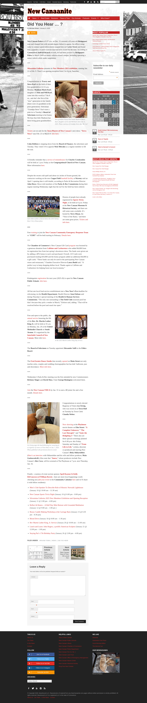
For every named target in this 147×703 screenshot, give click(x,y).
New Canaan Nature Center (67, 660)
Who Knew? (105, 18)
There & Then (65, 18)
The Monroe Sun (98, 646)
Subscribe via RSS (38, 672)
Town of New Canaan (65, 637)
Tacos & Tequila (103, 139)
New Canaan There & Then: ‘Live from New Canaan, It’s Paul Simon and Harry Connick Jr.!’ (106, 193)
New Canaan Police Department (69, 649)
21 (110, 115)
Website (32, 616)
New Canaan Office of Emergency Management (73, 657)
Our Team (35, 2)
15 (113, 110)
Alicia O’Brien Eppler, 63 (99, 50)
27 (98, 102)
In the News (42, 2)
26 (94, 102)
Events (95, 18)
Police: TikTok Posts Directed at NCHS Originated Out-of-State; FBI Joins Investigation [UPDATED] (105, 185)
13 (106, 110)
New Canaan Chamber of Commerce (70, 646)
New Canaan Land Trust (66, 655)
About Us (29, 2)
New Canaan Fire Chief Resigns (101, 166)
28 (102, 102)
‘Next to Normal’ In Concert (106, 147)
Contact (49, 2)
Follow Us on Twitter (38, 659)
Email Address (105, 75)
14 (110, 110)
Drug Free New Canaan (66, 666)
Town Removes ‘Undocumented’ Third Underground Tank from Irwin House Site (106, 47)
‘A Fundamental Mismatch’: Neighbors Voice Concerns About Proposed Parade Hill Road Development (104, 180)
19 (102, 115)
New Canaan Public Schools (67, 640)
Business (54, 18)
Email (34, 609)
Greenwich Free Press (99, 640)
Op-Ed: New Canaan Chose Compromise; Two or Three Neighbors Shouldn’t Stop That (105, 36)
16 (117, 110)
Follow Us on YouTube (39, 663)
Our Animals (76, 18)
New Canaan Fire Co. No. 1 (67, 652)
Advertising (65, 2)
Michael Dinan (34, 28)
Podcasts (86, 18)
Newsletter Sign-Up (57, 2)
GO (118, 2)
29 (106, 102)
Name (34, 602)
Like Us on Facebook (38, 654)
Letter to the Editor (97, 197)
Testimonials (73, 2)
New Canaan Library (65, 643)
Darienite (95, 637)
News (36, 18)
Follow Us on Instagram (39, 668)
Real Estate (45, 18)
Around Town (44, 540)
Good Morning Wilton (99, 643)
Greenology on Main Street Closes (101, 43)
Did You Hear (63, 540)
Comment (33, 576)
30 (110, 102)
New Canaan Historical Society (68, 663)
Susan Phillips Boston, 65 (99, 171)
